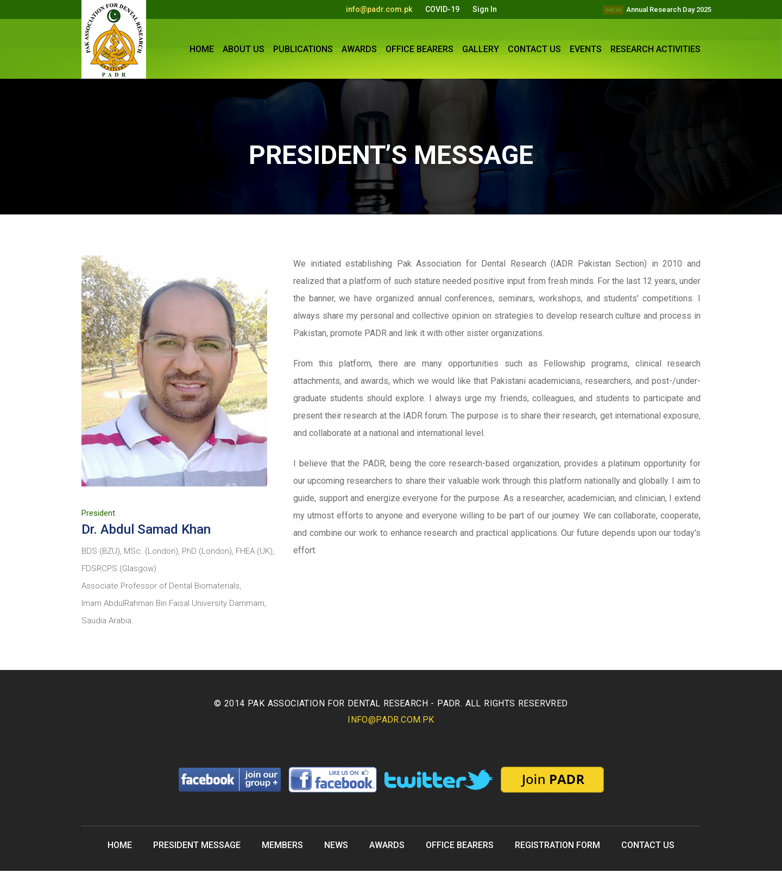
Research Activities (655, 51)
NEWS (336, 845)
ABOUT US (243, 51)
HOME (202, 51)
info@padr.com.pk (379, 9)
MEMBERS (282, 845)
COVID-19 (442, 9)
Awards (359, 51)
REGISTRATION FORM (557, 845)
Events (586, 51)
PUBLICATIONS (303, 51)
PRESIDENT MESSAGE (197, 845)
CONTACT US (534, 51)
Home (120, 845)
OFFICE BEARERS (419, 51)
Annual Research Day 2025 (668, 10)
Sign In (484, 9)
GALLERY (480, 51)
